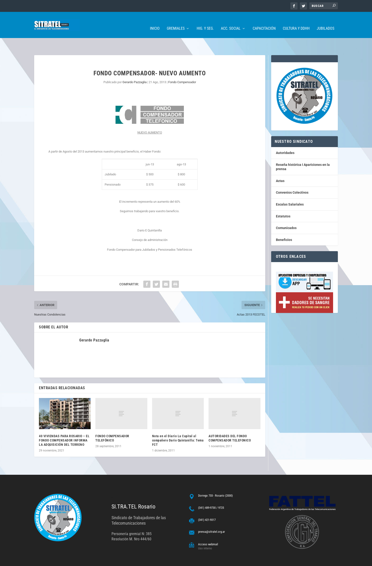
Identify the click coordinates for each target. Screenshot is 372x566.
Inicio (155, 21)
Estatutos (283, 201)
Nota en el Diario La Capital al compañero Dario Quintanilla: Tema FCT (178, 425)
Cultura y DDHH (296, 21)
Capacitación (264, 21)
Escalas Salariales (290, 190)
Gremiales (176, 21)
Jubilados (325, 21)
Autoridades (285, 138)
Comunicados (286, 213)
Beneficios (284, 225)
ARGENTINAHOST (58, 560)
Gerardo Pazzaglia (134, 67)
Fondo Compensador (182, 67)
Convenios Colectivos (292, 178)
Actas (280, 166)
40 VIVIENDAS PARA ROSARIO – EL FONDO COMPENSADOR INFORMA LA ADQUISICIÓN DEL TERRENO (64, 425)
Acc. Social (231, 21)
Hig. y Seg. (205, 21)
